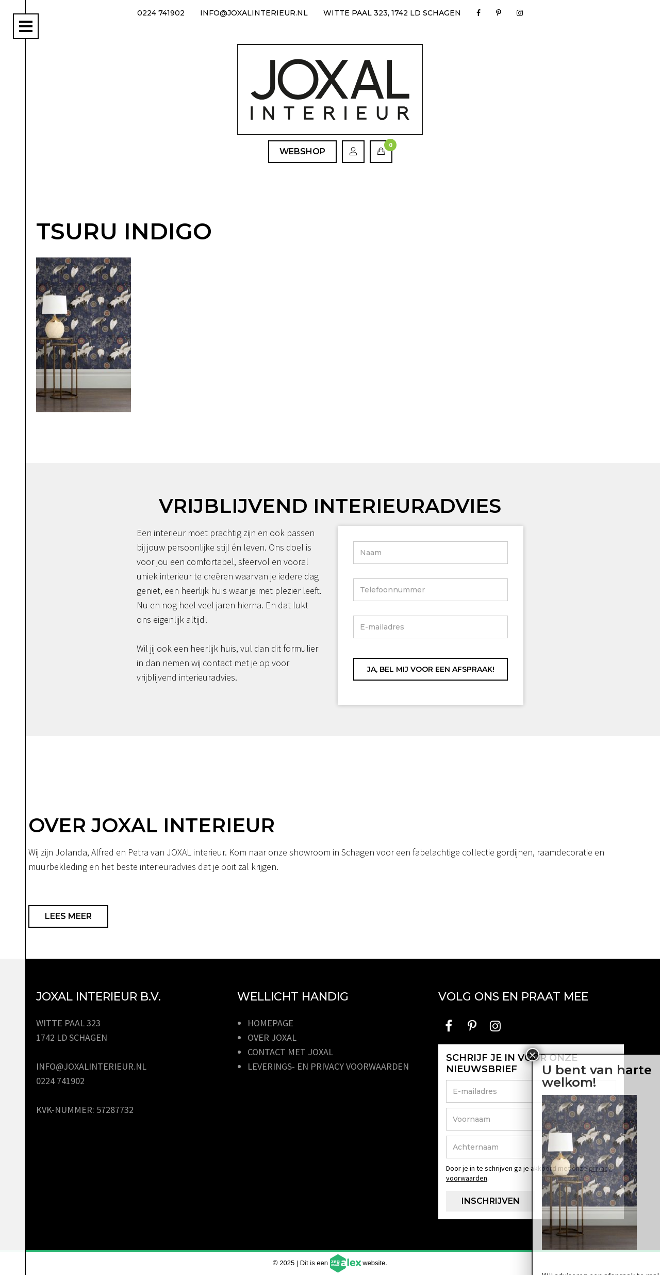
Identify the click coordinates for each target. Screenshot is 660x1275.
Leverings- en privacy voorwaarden (328, 1066)
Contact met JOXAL (290, 1052)
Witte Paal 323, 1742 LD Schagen (392, 13)
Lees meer (68, 916)
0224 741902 (161, 13)
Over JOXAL (272, 1037)
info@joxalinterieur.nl (254, 13)
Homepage (270, 1023)
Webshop (302, 151)
